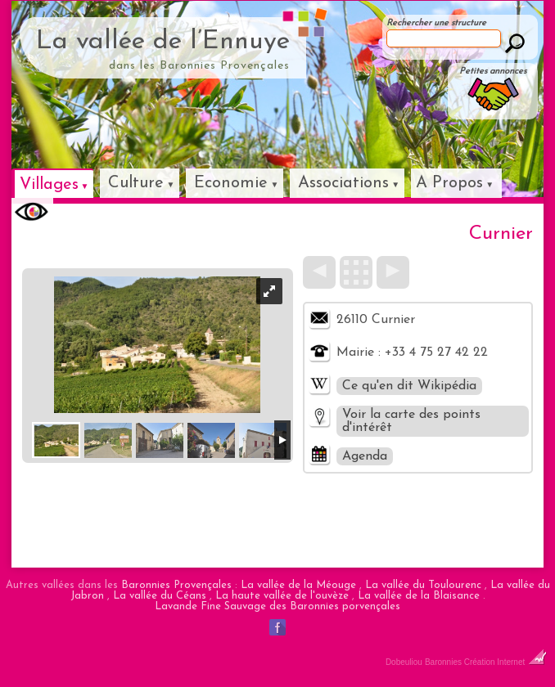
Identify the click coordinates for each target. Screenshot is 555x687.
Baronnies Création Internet (486, 662)
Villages (49, 185)
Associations (343, 183)
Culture (136, 183)
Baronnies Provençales (176, 585)
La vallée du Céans (159, 595)
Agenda (364, 456)
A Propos (449, 183)
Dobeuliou (404, 662)
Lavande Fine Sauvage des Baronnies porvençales (277, 606)
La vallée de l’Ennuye (163, 42)
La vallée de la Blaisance (419, 595)
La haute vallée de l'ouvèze (282, 595)
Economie (231, 183)
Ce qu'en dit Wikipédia (409, 386)
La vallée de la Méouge (298, 585)
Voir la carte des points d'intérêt (411, 421)
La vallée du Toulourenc (423, 585)
